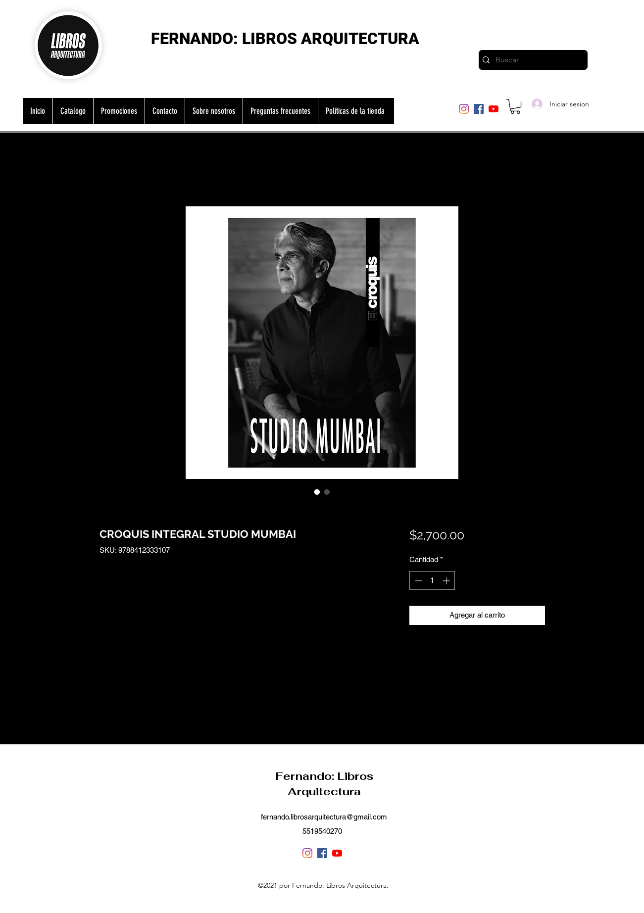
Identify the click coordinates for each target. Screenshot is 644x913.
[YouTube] (493, 109)
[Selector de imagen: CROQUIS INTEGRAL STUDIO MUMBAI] (317, 492)
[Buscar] (530, 59)
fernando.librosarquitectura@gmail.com (324, 817)
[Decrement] (417, 581)
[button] (515, 106)
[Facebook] (479, 109)
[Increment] (447, 581)
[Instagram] (464, 109)
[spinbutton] (432, 581)
